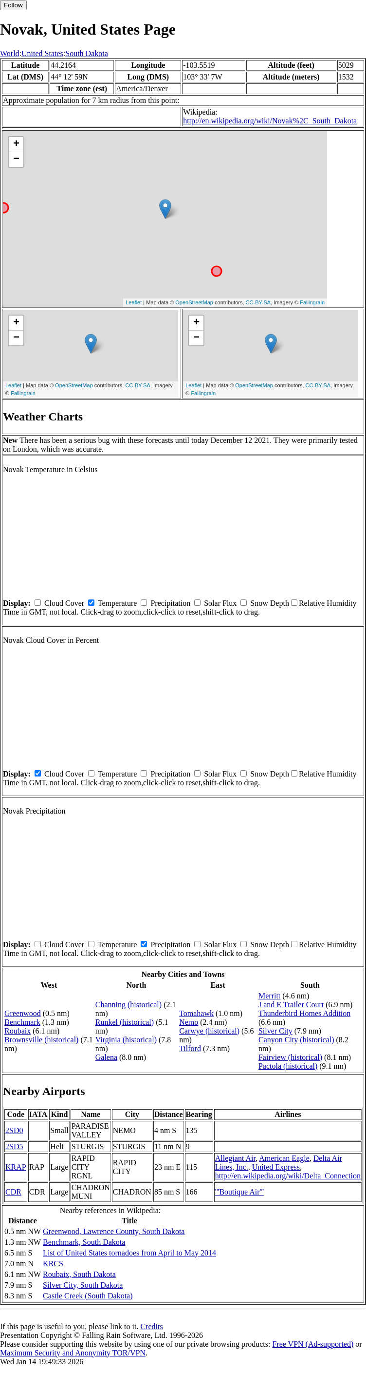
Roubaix (17, 1031)
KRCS (53, 1263)
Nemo (188, 1022)
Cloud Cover (64, 603)
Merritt (269, 996)
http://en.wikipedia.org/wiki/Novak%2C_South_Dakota (270, 121)
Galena (106, 1057)
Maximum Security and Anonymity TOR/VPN (73, 1353)
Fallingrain (312, 302)
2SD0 (14, 1130)
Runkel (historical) (124, 1022)
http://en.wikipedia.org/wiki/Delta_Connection (288, 1176)
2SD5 (14, 1146)
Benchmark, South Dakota (84, 1242)
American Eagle (284, 1158)
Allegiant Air (235, 1158)
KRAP (15, 1167)
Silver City (275, 1031)
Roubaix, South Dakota (79, 1274)
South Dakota (86, 53)
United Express (276, 1167)
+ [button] (16, 144)
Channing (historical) (128, 1004)
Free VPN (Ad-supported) (312, 1344)
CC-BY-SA (258, 302)
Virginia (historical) (126, 1040)
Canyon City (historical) (296, 1040)
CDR (13, 1192)
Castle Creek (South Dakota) (87, 1296)
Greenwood (22, 1013)
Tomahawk (196, 1013)
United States (42, 53)
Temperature (117, 603)
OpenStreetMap (194, 302)
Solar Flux (220, 603)
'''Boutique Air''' (239, 1192)
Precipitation (170, 603)
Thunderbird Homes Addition (304, 1013)
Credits (151, 1326)
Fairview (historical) (290, 1057)
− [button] (16, 159)
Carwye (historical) (209, 1031)
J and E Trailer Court (291, 1004)
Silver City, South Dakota (83, 1285)
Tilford (190, 1048)
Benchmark (22, 1022)
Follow (13, 5)
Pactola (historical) (287, 1066)
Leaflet (134, 302)
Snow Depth (269, 603)
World (9, 53)
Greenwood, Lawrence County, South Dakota (113, 1231)
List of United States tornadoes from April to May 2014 (129, 1253)
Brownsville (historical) (41, 1040)
